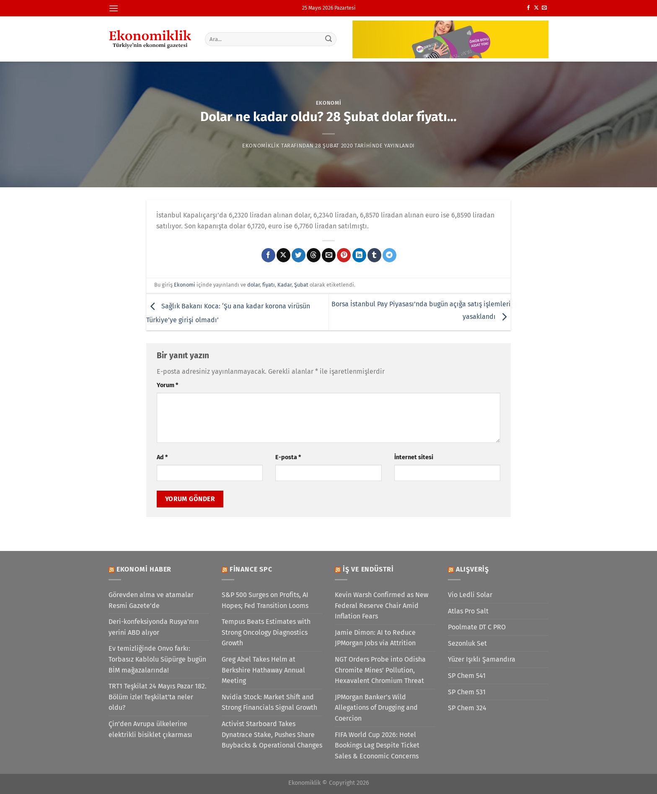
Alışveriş (472, 569)
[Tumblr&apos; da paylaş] (374, 255)
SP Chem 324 (467, 708)
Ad (162, 457)
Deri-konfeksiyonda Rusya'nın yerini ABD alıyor (154, 627)
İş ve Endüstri (368, 569)
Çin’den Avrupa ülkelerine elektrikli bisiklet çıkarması (150, 729)
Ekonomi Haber (143, 569)
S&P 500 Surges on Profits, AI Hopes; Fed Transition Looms (265, 600)
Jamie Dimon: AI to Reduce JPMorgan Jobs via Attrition (375, 637)
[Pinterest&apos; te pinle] (344, 255)
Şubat (301, 285)
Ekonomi (328, 103)
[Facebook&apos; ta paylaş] (268, 255)
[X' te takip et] (536, 8)
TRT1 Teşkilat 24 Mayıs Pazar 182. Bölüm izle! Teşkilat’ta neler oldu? (158, 696)
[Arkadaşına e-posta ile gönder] (329, 255)
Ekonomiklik (260, 145)
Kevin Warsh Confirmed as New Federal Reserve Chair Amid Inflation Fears (381, 605)
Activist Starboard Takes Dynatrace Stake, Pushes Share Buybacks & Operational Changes (272, 734)
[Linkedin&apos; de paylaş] (359, 255)
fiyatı (268, 285)
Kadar (284, 285)
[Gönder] (329, 39)
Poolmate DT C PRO (477, 627)
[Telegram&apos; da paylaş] (389, 255)
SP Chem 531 (467, 692)
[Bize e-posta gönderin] (544, 8)
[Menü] (114, 8)
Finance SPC (251, 569)
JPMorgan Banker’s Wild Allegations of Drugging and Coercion (376, 707)
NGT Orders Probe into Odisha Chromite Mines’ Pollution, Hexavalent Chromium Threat (380, 670)
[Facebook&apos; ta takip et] (528, 8)
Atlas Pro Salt (468, 611)
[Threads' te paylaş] (314, 255)
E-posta (288, 457)
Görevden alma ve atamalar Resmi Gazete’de (151, 600)
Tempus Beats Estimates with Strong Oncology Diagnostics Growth (266, 632)
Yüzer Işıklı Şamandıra (481, 659)
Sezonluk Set (467, 643)
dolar (253, 285)
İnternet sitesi (413, 457)
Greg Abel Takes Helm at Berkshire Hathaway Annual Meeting (263, 670)
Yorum (167, 385)
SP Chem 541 (467, 676)
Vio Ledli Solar (470, 595)
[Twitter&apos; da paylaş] (298, 255)
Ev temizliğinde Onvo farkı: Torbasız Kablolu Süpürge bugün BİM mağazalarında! (157, 659)
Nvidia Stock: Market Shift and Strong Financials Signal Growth (269, 702)
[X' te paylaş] (283, 255)
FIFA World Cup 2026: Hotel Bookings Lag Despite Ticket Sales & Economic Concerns (377, 745)
